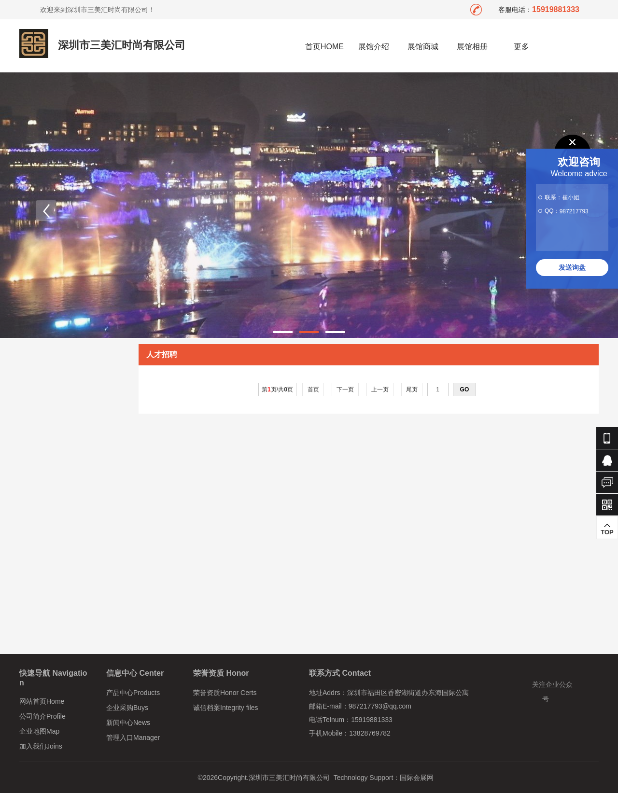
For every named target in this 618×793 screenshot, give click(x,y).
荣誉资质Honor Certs (224, 692)
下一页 (345, 389)
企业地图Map (39, 731)
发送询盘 (572, 267)
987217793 (574, 211)
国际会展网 (417, 777)
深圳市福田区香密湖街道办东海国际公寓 (408, 692)
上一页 (380, 389)
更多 (522, 46)
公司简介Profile (42, 716)
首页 (313, 389)
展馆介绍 (373, 46)
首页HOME (324, 46)
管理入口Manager (133, 737)
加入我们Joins (40, 746)
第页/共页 (277, 389)
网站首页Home (41, 701)
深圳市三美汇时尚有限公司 (121, 45)
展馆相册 (472, 46)
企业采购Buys (127, 707)
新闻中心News (128, 722)
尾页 (412, 389)
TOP (607, 529)
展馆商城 (422, 46)
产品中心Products (133, 692)
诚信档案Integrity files (225, 707)
